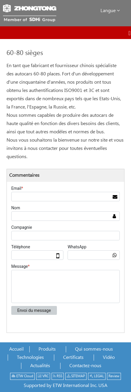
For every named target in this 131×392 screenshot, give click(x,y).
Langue (110, 10)
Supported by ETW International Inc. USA (65, 386)
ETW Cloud (22, 376)
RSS (57, 376)
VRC (43, 376)
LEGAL (97, 376)
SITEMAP (76, 376)
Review (113, 376)
